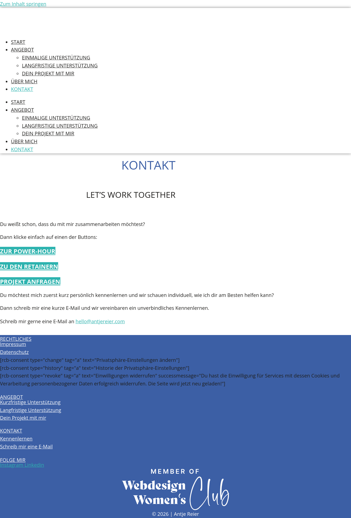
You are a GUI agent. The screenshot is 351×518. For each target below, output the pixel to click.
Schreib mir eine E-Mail (26, 446)
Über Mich (24, 81)
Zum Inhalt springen (23, 4)
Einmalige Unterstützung (56, 57)
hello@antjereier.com (100, 321)
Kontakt (22, 89)
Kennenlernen (16, 438)
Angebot (22, 49)
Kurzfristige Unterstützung (30, 402)
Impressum (13, 344)
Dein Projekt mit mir (48, 73)
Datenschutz (14, 352)
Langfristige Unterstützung (60, 65)
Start (18, 42)
